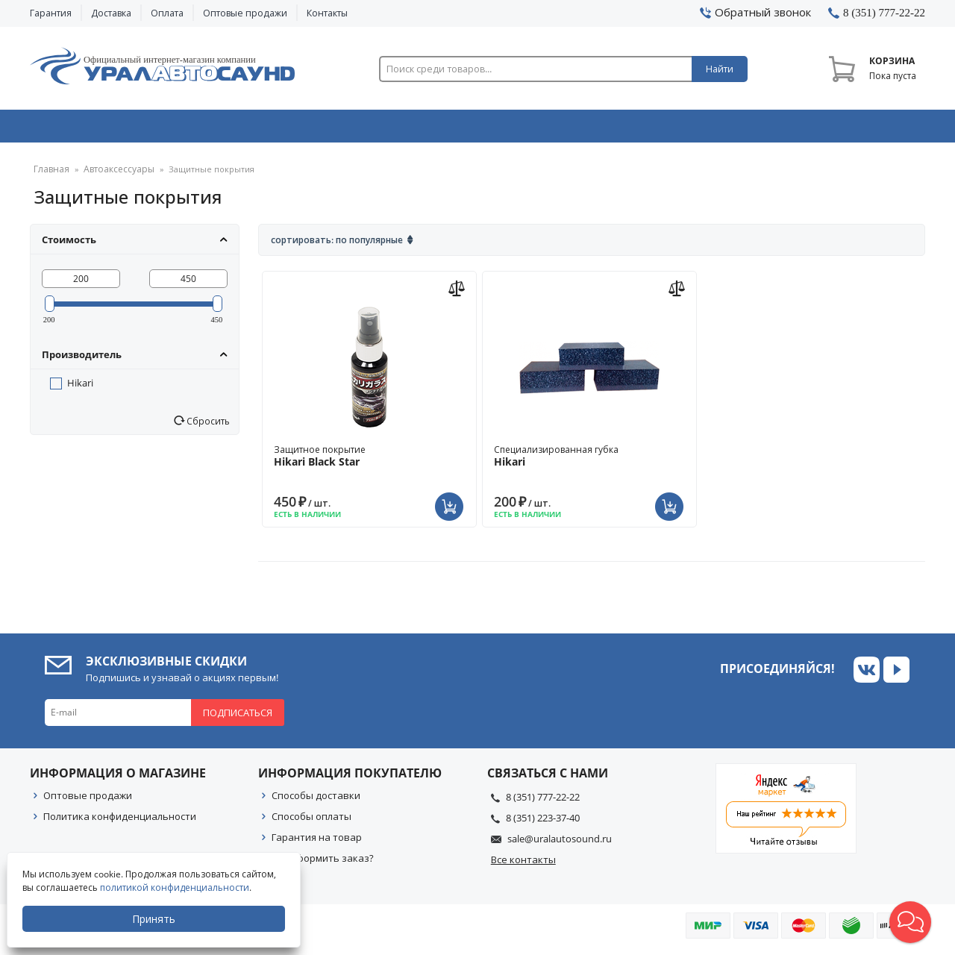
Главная (50, 175)
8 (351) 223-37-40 (543, 823)
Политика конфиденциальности (119, 821)
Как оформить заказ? (323, 863)
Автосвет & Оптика (663, 129)
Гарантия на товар (317, 842)
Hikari (80, 388)
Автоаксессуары (113, 175)
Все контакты (523, 864)
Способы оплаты (311, 821)
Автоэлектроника (482, 129)
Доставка (111, 13)
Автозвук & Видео (117, 129)
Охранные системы (300, 129)
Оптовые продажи (245, 13)
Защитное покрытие (369, 461)
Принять (154, 919)
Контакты (327, 13)
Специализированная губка (589, 461)
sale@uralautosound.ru (559, 844)
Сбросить (207, 426)
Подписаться (237, 717)
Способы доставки (316, 800)
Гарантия (51, 13)
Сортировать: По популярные (337, 245)
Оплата (167, 13)
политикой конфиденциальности (175, 887)
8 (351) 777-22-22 (543, 802)
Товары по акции (841, 129)
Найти (719, 69)
